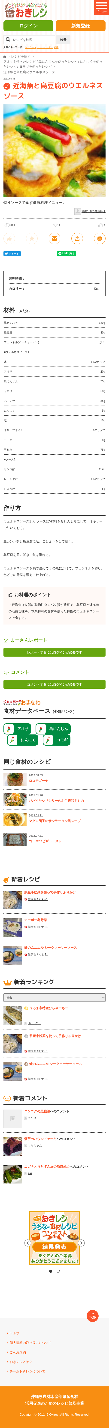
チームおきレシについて (27, 1371)
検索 (63, 40)
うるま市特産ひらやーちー (48, 1008)
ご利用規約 (18, 1352)
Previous (15, 1243)
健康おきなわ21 (38, 899)
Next (93, 1243)
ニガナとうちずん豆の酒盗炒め (47, 1166)
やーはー (34, 1023)
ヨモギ (62, 740)
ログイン (28, 25)
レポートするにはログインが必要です (54, 652)
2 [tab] (58, 1271)
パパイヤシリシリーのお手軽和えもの (56, 801)
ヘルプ (14, 1333)
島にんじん (58, 729)
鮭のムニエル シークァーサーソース (50, 947)
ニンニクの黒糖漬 (37, 1111)
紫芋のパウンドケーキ (40, 1139)
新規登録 (80, 25)
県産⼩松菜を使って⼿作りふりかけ (50, 892)
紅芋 (56, 47)
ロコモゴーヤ (38, 781)
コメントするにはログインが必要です (54, 684)
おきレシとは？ (21, 1362)
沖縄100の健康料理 (94, 211)
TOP (93, 1317)
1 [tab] (50, 1271)
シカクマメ (30, 47)
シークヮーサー (45, 47)
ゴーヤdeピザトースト (45, 841)
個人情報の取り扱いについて (31, 1343)
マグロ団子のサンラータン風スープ (55, 821)
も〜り (32, 1118)
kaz (30, 1173)
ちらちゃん (35, 1145)
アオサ (22, 729)
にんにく (28, 740)
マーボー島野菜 (35, 920)
